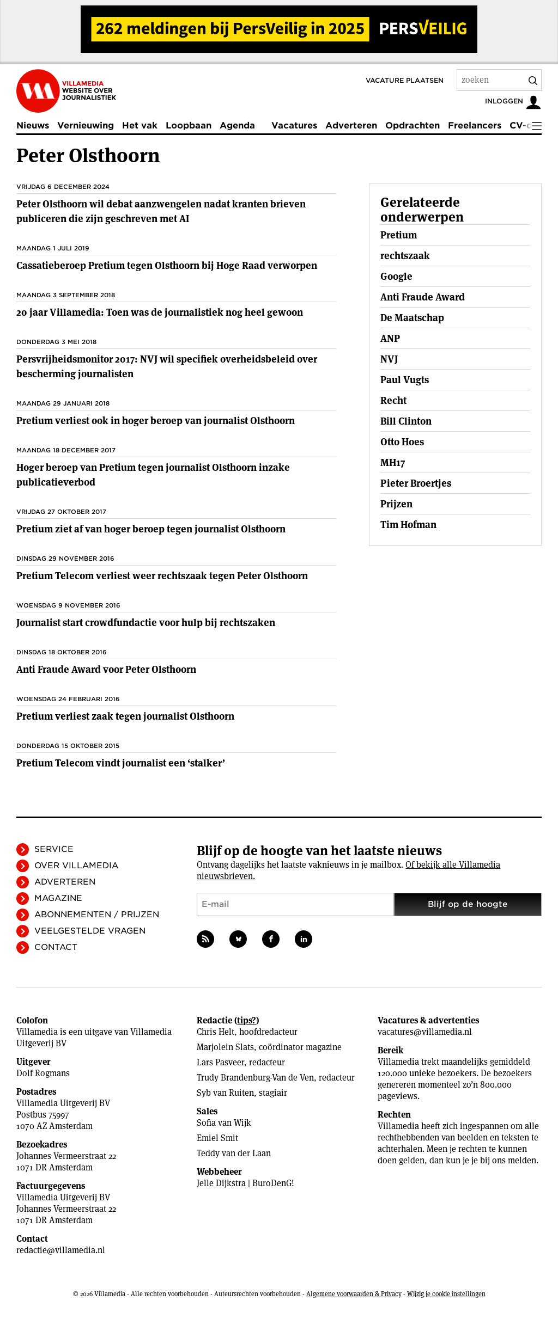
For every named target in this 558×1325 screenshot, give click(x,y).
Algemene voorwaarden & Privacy (354, 1294)
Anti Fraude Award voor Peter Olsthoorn (106, 669)
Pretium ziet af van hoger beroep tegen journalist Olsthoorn (151, 529)
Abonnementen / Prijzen (96, 914)
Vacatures (294, 125)
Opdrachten (412, 125)
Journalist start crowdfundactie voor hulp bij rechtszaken (145, 622)
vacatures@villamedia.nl (425, 1032)
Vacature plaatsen (405, 80)
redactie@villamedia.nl (60, 1250)
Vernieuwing (85, 125)
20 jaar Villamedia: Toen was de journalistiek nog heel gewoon (159, 312)
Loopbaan (188, 125)
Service (54, 849)
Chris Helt (215, 1032)
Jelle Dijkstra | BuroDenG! (245, 1183)
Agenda (237, 125)
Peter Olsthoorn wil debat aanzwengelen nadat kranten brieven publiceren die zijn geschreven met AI (161, 211)
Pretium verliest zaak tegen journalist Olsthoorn (125, 716)
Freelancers (474, 125)
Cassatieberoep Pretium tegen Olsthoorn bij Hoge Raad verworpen (166, 265)
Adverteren (351, 125)
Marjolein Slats (225, 1047)
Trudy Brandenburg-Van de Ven (255, 1077)
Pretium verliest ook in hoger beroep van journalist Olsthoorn (155, 420)
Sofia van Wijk (224, 1122)
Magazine (58, 898)
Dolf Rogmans (43, 1073)
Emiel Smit (217, 1138)
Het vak (139, 125)
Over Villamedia (76, 865)
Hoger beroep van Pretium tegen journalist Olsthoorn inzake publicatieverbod (153, 474)
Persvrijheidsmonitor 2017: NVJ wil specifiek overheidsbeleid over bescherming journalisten (166, 366)
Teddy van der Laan (234, 1153)
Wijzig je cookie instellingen (446, 1294)
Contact (55, 947)
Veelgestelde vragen (89, 931)
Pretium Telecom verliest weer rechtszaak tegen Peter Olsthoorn (162, 575)
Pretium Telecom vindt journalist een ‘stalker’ (120, 763)
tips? (246, 1020)
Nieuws (32, 125)
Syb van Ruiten (225, 1093)
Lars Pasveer (220, 1062)
